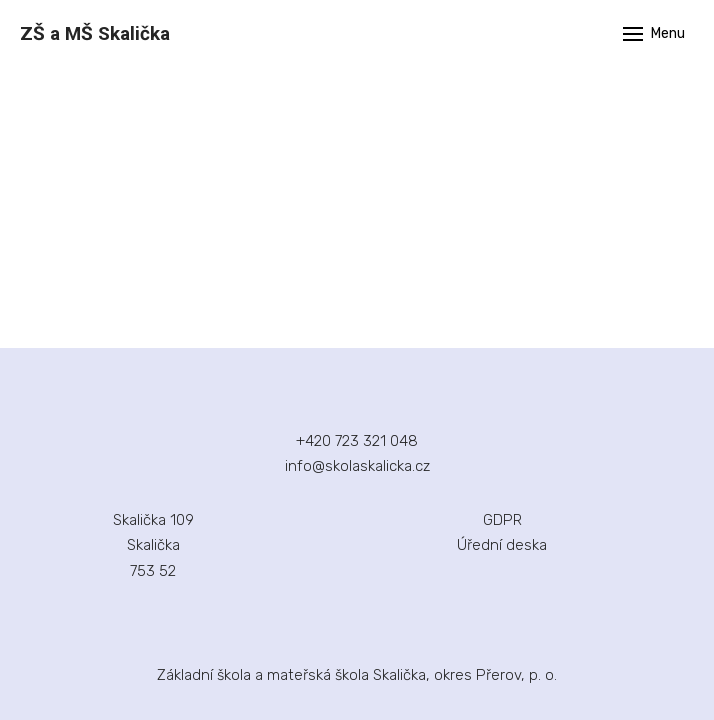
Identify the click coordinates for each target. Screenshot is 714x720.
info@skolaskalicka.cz (357, 466)
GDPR (502, 520)
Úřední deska (502, 545)
